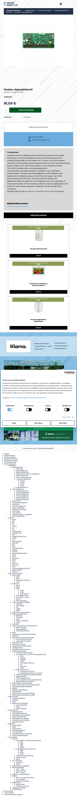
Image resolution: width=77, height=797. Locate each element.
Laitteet (15, 700)
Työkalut (15, 624)
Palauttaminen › (60, 343)
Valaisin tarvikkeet (19, 509)
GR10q (14, 550)
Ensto (22, 486)
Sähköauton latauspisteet (22, 683)
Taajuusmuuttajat (19, 788)
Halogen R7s (17, 533)
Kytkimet (15, 583)
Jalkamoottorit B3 (27, 671)
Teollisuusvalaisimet (20, 502)
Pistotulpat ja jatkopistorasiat (23, 695)
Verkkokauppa (30, 10)
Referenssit (8, 791)
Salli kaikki (63, 423)
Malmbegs (20, 605)
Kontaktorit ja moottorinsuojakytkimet (31, 654)
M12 (21, 742)
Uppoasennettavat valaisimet (28, 474)
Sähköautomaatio (11, 460)
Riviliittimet (16, 783)
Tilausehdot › (39, 349)
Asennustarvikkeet (45, 10)
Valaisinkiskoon (22, 487)
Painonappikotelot (23, 678)
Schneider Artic (22, 595)
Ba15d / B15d (17, 570)
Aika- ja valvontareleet (25, 777)
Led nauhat (16, 513)
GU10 (14, 519)
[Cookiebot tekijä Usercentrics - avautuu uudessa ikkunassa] (66, 372)
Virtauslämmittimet (19, 713)
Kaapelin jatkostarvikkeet (22, 734)
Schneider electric (23, 580)
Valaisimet (12, 465)
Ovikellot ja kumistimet (21, 649)
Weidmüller (20, 784)
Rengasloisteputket (19, 553)
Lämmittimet (13, 710)
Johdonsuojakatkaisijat (21, 602)
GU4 (14, 567)
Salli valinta (38, 423)
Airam (22, 481)
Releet (14, 688)
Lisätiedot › (8, 97)
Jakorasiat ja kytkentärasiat (23, 638)
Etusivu (6, 454)
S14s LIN (15, 543)
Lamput (11, 518)
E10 (13, 523)
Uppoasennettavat (23, 641)
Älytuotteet (16, 691)
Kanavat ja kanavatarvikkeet (23, 693)
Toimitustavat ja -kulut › (43, 346)
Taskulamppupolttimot (21, 568)
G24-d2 (15, 565)
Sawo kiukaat (21, 708)
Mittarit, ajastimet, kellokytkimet (24, 626)
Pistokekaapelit (18, 767)
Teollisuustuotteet (19, 651)
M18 (21, 745)
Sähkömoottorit (22, 670)
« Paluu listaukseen (13, 10)
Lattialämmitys (18, 722)
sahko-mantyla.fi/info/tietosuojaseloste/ (28, 398)
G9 (13, 524)
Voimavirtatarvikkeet (24, 653)
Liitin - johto (20, 772)
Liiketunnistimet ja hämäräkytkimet (26, 685)
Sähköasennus (9, 455)
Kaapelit (11, 724)
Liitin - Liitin (20, 769)
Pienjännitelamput (19, 536)
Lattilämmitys (17, 648)
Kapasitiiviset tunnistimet (26, 749)
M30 (21, 744)
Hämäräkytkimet (22, 631)
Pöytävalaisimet (18, 516)
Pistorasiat (16, 575)
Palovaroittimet (22, 621)
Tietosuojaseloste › (61, 346)
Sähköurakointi (10, 457)
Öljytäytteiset (17, 712)
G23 (13, 562)
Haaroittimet (21, 771)
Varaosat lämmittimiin (21, 720)
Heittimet (15, 504)
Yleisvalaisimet (21, 470)
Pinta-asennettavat (24, 477)
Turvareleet (20, 779)
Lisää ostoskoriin (26, 110)
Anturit (14, 739)
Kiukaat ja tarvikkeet (20, 703)
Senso (18, 599)
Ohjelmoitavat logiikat (20, 766)
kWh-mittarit (21, 627)
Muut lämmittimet (19, 717)
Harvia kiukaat (21, 705)
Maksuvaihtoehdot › (42, 344)
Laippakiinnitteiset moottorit (31, 673)
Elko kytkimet (21, 600)
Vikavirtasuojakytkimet (21, 612)
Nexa (18, 587)
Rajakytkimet (21, 676)
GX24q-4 (15, 558)
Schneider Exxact (23, 597)
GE (17, 607)
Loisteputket (17, 541)
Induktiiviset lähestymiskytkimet (28, 740)
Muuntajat (16, 511)
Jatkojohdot (17, 729)
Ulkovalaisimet (17, 489)
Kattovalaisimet (22, 494)
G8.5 (14, 557)
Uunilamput (16, 531)
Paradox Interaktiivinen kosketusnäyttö (38, 284)
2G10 (14, 560)
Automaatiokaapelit (20, 735)
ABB (17, 578)
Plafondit (19, 469)
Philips (22, 482)
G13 (13, 545)
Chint (22, 661)
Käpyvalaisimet (22, 497)
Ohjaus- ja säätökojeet (21, 774)
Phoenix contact (22, 786)
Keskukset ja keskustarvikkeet (24, 634)
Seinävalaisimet (22, 476)
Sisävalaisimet (17, 467)
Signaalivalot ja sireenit (25, 681)
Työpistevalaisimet (23, 479)
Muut (22, 484)
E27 (13, 521)
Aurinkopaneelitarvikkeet (22, 686)
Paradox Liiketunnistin (38, 249)
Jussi (22, 590)
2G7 (13, 540)
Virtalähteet (17, 789)
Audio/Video (17, 725)
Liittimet (15, 636)
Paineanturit (21, 757)
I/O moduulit (17, 761)
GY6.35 (14, 551)
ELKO (18, 582)
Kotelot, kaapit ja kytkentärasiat (28, 675)
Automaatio (12, 737)
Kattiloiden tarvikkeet (20, 718)
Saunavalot (16, 501)
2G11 (13, 546)
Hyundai (19, 604)
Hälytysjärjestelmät (61, 10)
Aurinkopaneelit (10, 462)
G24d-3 (15, 563)
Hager (18, 609)
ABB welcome (17, 643)
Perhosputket (17, 548)
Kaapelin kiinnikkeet (20, 690)
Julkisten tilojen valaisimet (22, 514)
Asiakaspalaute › (60, 349)
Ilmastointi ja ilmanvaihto (22, 646)
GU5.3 (14, 526)
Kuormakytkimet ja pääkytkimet (29, 680)
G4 (13, 528)
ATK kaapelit (17, 732)
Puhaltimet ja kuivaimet (21, 715)
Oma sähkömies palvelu (13, 794)
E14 (13, 530)
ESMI (18, 622)
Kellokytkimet (21, 629)
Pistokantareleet (22, 781)
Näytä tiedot (66, 417)
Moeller (23, 659)
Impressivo (24, 594)
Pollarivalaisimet (22, 496)
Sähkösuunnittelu (10, 459)
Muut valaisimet (18, 508)
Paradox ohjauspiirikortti (23, 12)
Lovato (22, 658)
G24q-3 (15, 572)
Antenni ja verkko (19, 644)
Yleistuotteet (13, 696)
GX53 (14, 538)
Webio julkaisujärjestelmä (46, 448)
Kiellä (14, 423)
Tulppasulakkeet (18, 698)
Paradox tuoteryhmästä (17, 206)
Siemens (19, 616)
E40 (13, 535)
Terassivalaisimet (23, 492)
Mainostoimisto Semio (30, 448)
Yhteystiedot (9, 793)
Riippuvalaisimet (22, 472)
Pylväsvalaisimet (22, 499)
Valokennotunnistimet (24, 756)
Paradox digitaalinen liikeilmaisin (38, 320)
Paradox (9, 12)
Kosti (22, 592)
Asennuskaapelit (18, 730)
